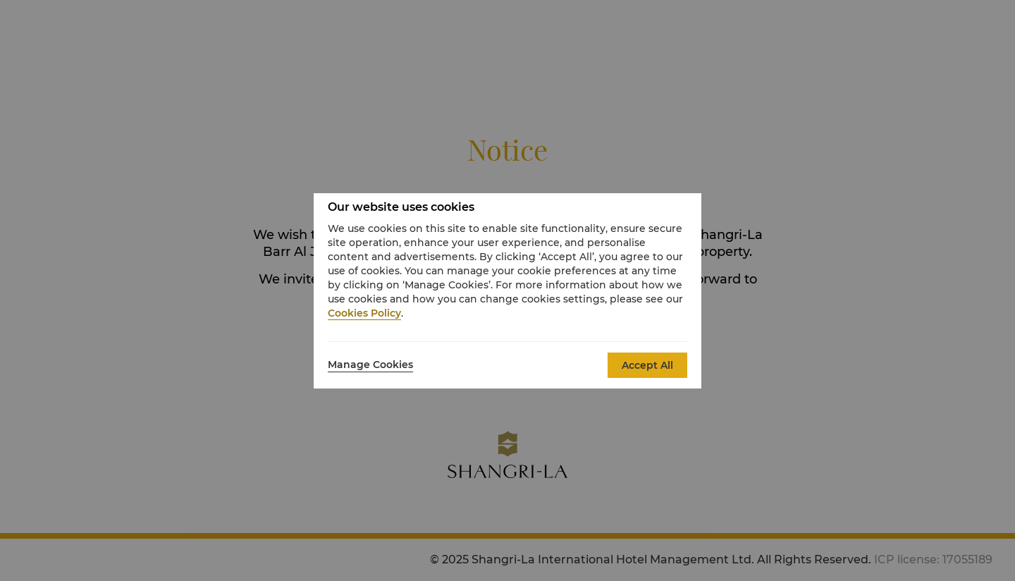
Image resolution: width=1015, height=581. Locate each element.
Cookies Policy (364, 313)
